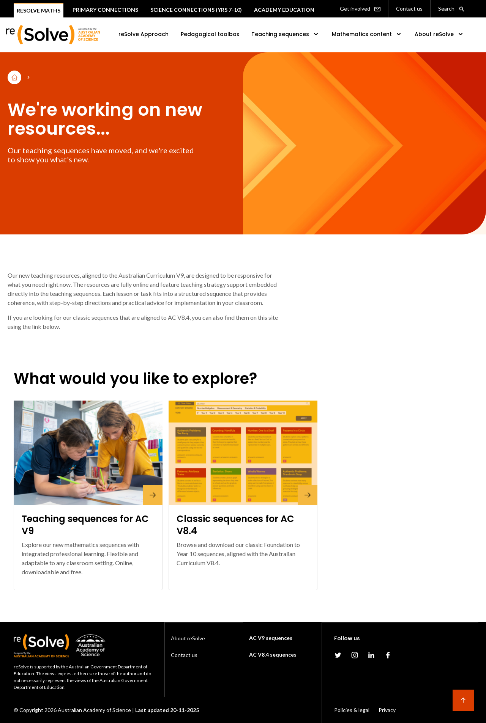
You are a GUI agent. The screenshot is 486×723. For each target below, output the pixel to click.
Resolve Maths (38, 10)
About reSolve (439, 34)
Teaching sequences (285, 34)
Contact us (409, 8)
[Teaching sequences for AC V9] (88, 453)
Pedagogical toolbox (210, 34)
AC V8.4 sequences (273, 654)
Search (451, 8)
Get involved (360, 8)
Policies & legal (351, 710)
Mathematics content (367, 34)
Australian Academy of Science (94, 710)
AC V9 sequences (270, 638)
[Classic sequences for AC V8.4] (243, 453)
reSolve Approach (143, 34)
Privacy (387, 710)
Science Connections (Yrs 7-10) (196, 9)
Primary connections (105, 9)
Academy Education (284, 9)
